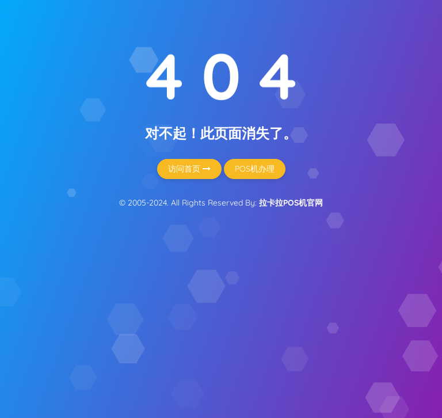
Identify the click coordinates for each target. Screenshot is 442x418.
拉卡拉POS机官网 (291, 202)
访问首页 (189, 169)
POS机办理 (255, 169)
